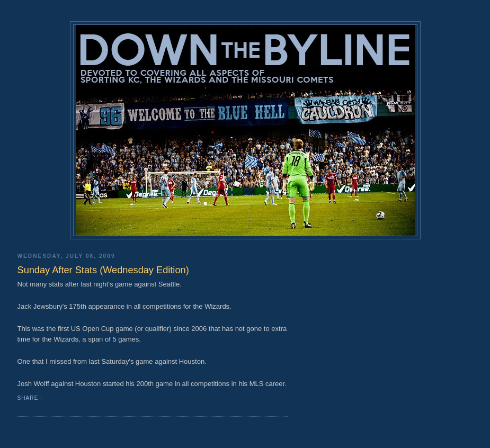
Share (28, 398)
